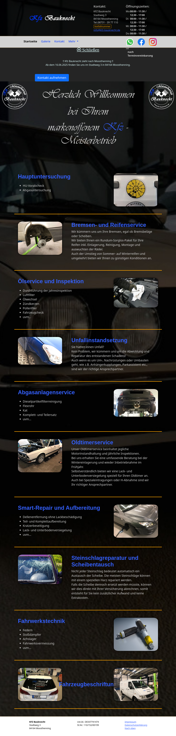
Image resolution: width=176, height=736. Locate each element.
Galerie (45, 41)
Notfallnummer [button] (103, 26)
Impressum (130, 721)
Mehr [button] (72, 41)
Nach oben (130, 728)
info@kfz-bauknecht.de (107, 30)
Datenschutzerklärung (136, 725)
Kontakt (59, 41)
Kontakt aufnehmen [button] (52, 78)
